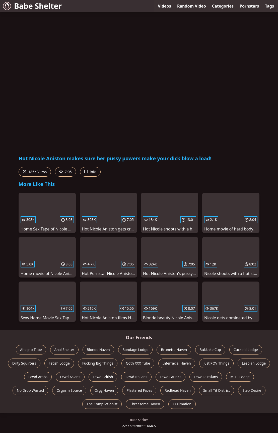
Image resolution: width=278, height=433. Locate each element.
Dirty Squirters (24, 363)
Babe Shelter (32, 6)
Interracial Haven (177, 363)
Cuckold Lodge (246, 349)
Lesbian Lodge (254, 363)
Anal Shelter (64, 349)
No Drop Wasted (30, 390)
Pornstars (249, 6)
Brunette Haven (174, 349)
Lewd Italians (136, 376)
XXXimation (182, 404)
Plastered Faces (139, 390)
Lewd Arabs (37, 376)
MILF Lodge (240, 376)
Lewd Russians (206, 376)
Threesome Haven (145, 404)
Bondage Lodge (135, 349)
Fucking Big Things (97, 363)
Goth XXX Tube (138, 363)
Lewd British (103, 376)
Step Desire (251, 390)
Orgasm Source (69, 390)
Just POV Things (216, 363)
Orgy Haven (104, 390)
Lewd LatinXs (170, 376)
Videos (164, 6)
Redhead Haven (178, 390)
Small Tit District (216, 390)
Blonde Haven (98, 349)
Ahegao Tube (31, 349)
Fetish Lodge (59, 363)
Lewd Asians (70, 376)
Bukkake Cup (210, 349)
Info (90, 171)
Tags (269, 6)
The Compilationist (102, 404)
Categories (223, 6)
